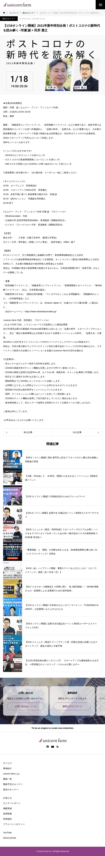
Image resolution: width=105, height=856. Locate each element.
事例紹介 (7, 768)
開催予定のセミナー (13, 784)
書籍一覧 (7, 779)
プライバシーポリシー (14, 824)
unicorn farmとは (11, 774)
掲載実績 (7, 808)
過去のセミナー (8, 19)
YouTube (7, 833)
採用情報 (7, 814)
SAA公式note (9, 838)
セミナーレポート (12, 803)
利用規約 (7, 819)
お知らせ (7, 798)
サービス (7, 763)
